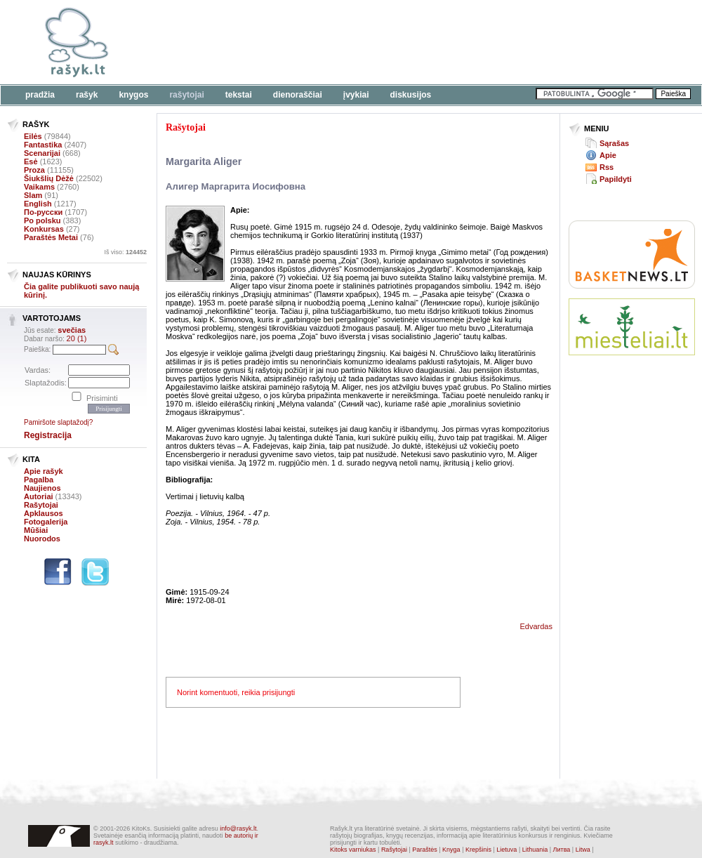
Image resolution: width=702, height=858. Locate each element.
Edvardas (536, 626)
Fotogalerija (45, 521)
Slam (33, 195)
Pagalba (38, 479)
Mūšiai (36, 530)
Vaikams (39, 187)
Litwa (583, 849)
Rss (607, 167)
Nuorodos (42, 538)
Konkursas (44, 229)
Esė (31, 161)
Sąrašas (614, 143)
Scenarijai (42, 153)
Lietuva (506, 849)
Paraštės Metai (51, 237)
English (38, 203)
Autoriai (38, 496)
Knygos (133, 95)
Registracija (48, 435)
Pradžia (40, 95)
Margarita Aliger (203, 161)
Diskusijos (411, 95)
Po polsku (42, 220)
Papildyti (616, 179)
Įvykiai (356, 95)
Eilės (33, 136)
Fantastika (43, 144)
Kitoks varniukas (353, 849)
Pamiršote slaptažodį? (58, 422)
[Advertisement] (632, 417)
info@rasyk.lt (238, 828)
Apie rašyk (43, 471)
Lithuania (535, 849)
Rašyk (87, 95)
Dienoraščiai (297, 95)
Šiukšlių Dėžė (49, 178)
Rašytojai (186, 95)
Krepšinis (478, 849)
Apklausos (43, 513)
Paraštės (424, 849)
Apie (608, 155)
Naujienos (42, 488)
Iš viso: (125, 252)
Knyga (451, 849)
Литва (562, 849)
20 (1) (77, 338)
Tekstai (238, 95)
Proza (34, 170)
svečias (72, 330)
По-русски (43, 212)
